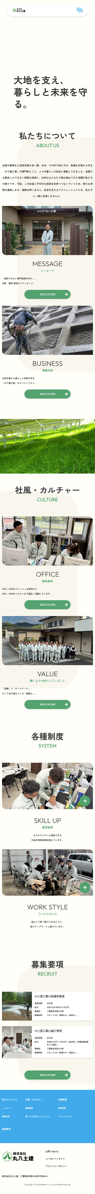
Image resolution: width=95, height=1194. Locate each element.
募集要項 (6, 1129)
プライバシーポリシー (56, 1166)
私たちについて (9, 1099)
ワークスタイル (65, 1116)
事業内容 (6, 1116)
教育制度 (62, 1108)
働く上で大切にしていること (37, 1116)
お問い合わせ (51, 1151)
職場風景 (29, 1108)
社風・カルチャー (34, 1099)
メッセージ (7, 1108)
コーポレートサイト (55, 1159)
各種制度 (62, 1099)
